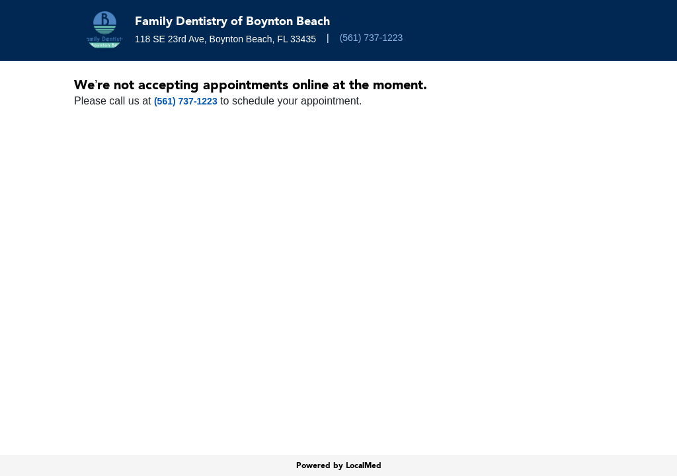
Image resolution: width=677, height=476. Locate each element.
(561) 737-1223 (371, 37)
